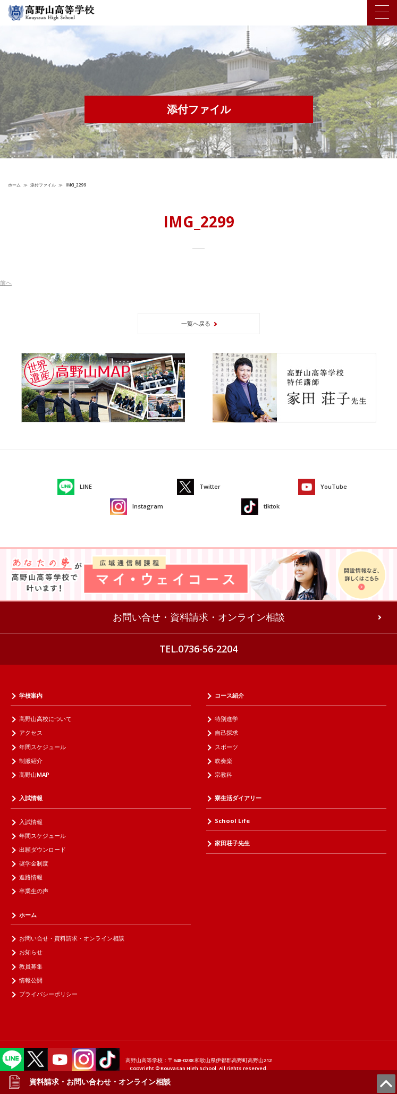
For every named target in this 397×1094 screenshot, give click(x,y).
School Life (232, 821)
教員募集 (31, 966)
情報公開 (31, 980)
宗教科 (223, 774)
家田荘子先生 (232, 843)
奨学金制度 (33, 863)
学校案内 (31, 695)
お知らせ (31, 952)
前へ (6, 282)
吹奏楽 (223, 761)
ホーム (14, 185)
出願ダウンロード (42, 849)
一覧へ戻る (195, 323)
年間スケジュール (42, 747)
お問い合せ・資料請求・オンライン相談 (199, 616)
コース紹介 (229, 695)
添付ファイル (43, 185)
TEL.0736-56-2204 (198, 648)
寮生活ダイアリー (238, 798)
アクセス (31, 732)
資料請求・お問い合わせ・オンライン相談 (89, 1082)
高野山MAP (34, 774)
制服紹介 (31, 761)
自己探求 (226, 732)
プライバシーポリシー (48, 994)
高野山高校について (45, 719)
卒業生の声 (33, 891)
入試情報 (31, 798)
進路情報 (31, 877)
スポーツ (226, 747)
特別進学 (226, 719)
